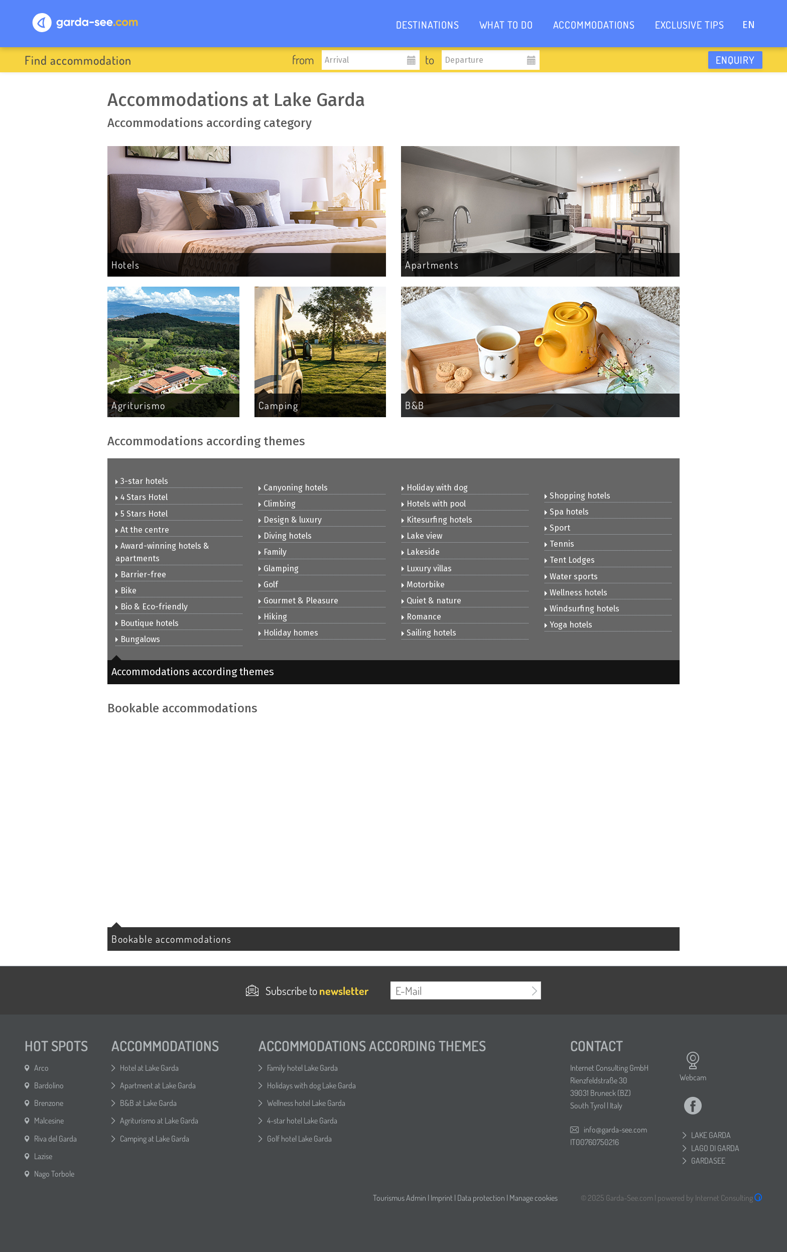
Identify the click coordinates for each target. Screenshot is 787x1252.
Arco (41, 1068)
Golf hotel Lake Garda (299, 1139)
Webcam (693, 1066)
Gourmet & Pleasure (298, 600)
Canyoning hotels (293, 487)
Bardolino (49, 1085)
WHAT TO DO (506, 24)
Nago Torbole (54, 1174)
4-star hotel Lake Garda (302, 1120)
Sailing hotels (429, 633)
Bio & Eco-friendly (151, 606)
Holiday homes (288, 633)
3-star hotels (141, 481)
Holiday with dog (435, 487)
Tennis (559, 544)
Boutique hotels (147, 623)
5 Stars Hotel (141, 514)
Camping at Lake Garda (154, 1139)
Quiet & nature (431, 600)
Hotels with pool (434, 504)
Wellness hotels (576, 592)
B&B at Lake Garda (148, 1103)
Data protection (481, 1198)
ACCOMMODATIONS (594, 24)
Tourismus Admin (399, 1198)
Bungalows (137, 639)
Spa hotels (567, 512)
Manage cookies (533, 1198)
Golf (268, 584)
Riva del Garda (55, 1139)
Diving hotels (285, 536)
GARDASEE (708, 1161)
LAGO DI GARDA (715, 1148)
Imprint (442, 1198)
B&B (415, 405)
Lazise (43, 1156)
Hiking (272, 616)
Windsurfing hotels (582, 608)
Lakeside (421, 552)
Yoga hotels (568, 625)
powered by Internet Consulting (710, 1198)
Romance (421, 616)
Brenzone (48, 1103)
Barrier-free (140, 574)
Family (272, 552)
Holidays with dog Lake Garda (311, 1085)
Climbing (277, 504)
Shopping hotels (577, 495)
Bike (126, 590)
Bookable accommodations (171, 938)
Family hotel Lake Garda (302, 1068)
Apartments (432, 264)
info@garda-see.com (615, 1129)
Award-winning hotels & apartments (162, 552)
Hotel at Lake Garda (149, 1068)
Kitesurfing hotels (437, 520)
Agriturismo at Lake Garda (159, 1120)
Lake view (422, 536)
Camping (278, 405)
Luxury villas (427, 568)
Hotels (125, 264)
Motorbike (423, 584)
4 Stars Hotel (141, 497)
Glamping (278, 568)
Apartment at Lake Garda (158, 1085)
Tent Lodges (570, 560)
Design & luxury (290, 520)
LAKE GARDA (711, 1135)
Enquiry (735, 59)
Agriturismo (138, 405)
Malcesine (49, 1120)
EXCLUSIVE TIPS (689, 24)
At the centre (142, 530)
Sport (557, 528)
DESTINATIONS (427, 24)
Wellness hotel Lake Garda (306, 1103)
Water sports (571, 576)
